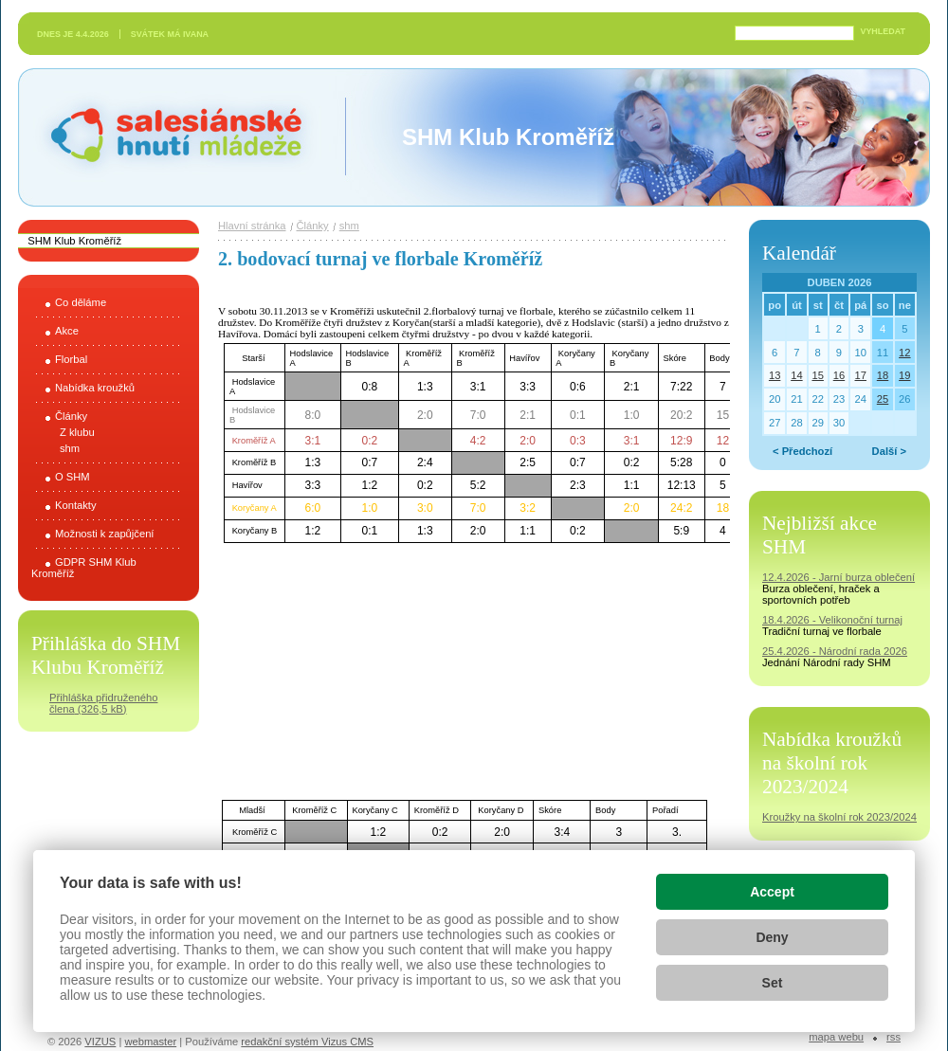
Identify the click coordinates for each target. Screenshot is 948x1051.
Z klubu (77, 432)
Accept (772, 891)
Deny (772, 937)
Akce (67, 330)
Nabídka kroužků (95, 387)
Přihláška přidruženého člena (103, 703)
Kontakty (76, 505)
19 (904, 375)
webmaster (150, 1041)
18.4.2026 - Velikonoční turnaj (832, 619)
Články (71, 416)
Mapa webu (836, 1036)
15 (817, 375)
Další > (889, 451)
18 (882, 375)
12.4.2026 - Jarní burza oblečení (838, 577)
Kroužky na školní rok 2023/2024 (839, 817)
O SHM (72, 476)
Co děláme (80, 302)
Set (772, 982)
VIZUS (100, 1041)
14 (796, 375)
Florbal (71, 359)
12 (904, 352)
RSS (893, 1036)
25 (882, 399)
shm (70, 448)
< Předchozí (802, 451)
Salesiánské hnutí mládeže (167, 137)
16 (839, 375)
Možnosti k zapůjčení (104, 533)
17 (860, 375)
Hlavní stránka (252, 225)
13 (774, 375)
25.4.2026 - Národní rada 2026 (834, 651)
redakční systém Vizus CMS (307, 1041)
